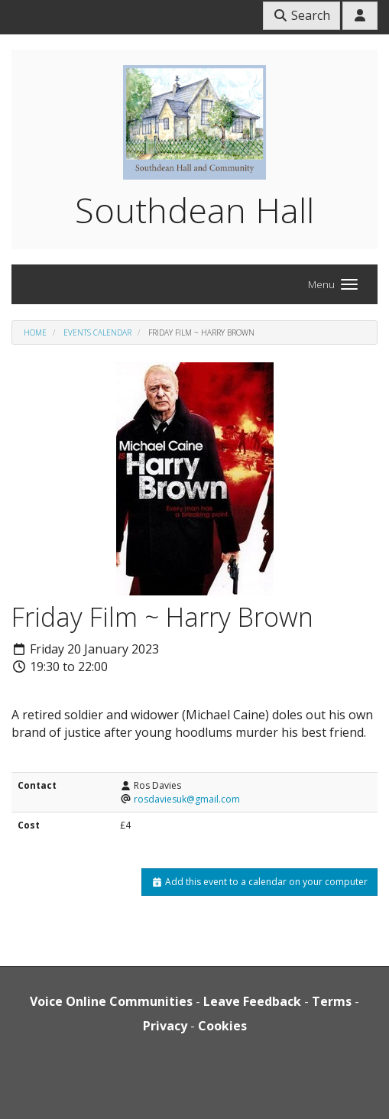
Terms (332, 1001)
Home (35, 332)
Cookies (222, 1025)
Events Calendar (97, 332)
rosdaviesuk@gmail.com (187, 799)
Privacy (165, 1025)
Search (301, 15)
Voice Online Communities (111, 1001)
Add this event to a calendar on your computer (259, 881)
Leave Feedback (252, 1001)
